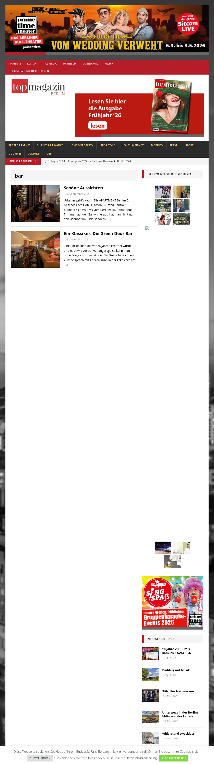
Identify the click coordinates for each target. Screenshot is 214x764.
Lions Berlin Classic (158, 516)
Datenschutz (91, 63)
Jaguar (190, 500)
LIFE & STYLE (107, 145)
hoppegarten (188, 493)
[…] (108, 219)
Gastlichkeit (170, 485)
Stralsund (151, 563)
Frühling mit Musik (176, 355)
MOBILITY (157, 145)
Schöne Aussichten (83, 188)
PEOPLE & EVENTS (20, 145)
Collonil (168, 469)
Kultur (149, 508)
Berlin (189, 461)
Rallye (149, 547)
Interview (173, 500)
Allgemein (66, 667)
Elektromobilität (156, 477)
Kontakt (32, 63)
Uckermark (173, 563)
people (182, 539)
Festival (150, 485)
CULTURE (33, 153)
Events (179, 477)
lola (147, 524)
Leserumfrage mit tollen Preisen (29, 70)
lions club (185, 516)
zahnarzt (151, 578)
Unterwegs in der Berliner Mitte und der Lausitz (181, 399)
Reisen (182, 547)
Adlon (148, 454)
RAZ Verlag (50, 63)
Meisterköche (166, 524)
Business (150, 469)
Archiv (109, 63)
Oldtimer (150, 539)
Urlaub (191, 563)
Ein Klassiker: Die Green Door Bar (98, 233)
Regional (165, 547)
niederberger (173, 532)
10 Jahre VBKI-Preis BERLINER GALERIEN (176, 335)
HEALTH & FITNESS (133, 145)
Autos (148, 461)
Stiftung (183, 555)
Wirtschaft (169, 571)
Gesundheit (152, 493)
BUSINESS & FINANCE (50, 145)
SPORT (189, 145)
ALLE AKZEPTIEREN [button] (174, 758)
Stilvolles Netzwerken (178, 376)
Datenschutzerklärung (141, 758)
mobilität (151, 532)
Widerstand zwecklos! (178, 418)
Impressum (69, 63)
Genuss (190, 485)
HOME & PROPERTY (81, 145)
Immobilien (152, 500)
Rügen (148, 555)
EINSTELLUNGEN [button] (39, 758)
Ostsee (167, 539)
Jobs (48, 153)
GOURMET (15, 153)
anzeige (164, 454)
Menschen (189, 524)
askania (181, 454)
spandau (165, 555)
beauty (174, 461)
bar (161, 461)
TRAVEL (174, 145)
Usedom (149, 571)
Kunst (164, 508)
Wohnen (189, 571)
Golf (169, 493)
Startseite (15, 63)
